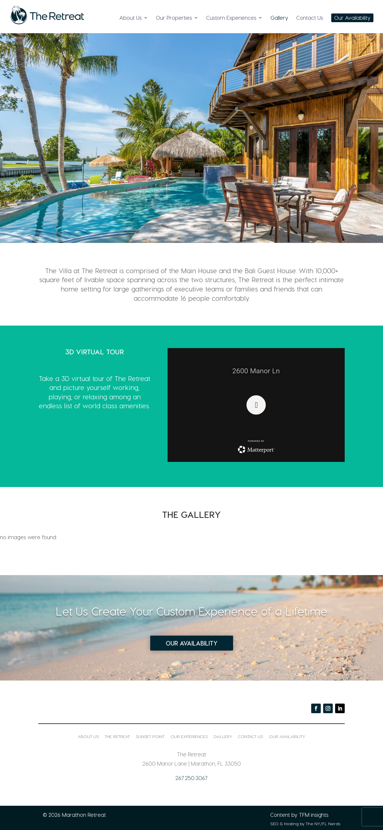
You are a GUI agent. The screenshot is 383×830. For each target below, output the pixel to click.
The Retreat (117, 736)
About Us (130, 18)
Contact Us (309, 18)
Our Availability (352, 18)
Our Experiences (189, 736)
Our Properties (174, 18)
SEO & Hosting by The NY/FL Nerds (305, 823)
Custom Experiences (231, 18)
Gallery (279, 18)
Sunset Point (150, 736)
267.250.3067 (191, 778)
